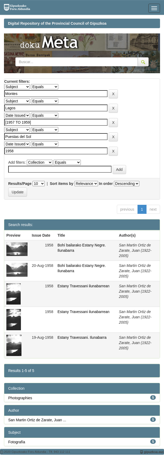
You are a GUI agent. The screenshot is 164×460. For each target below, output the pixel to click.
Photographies (20, 398)
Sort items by (61, 183)
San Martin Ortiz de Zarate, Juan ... (37, 420)
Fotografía (16, 442)
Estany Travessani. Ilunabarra (82, 337)
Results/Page (20, 183)
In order (106, 183)
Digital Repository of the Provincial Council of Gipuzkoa (57, 23)
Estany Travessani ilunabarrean (83, 286)
